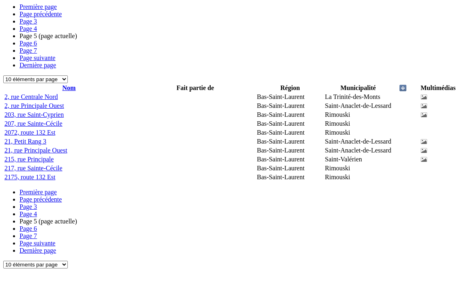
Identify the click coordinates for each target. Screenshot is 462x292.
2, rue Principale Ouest (34, 105)
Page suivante (37, 57)
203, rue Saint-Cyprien (34, 114)
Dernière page (37, 65)
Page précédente (40, 14)
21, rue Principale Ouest (35, 150)
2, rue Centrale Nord (31, 96)
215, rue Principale (29, 159)
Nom (69, 87)
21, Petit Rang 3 (25, 141)
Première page (38, 6)
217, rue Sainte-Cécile (33, 168)
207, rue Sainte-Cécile (33, 123)
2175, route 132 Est (29, 177)
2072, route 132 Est (29, 132)
